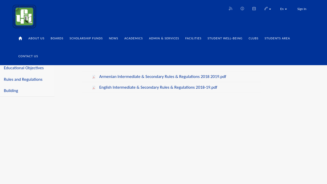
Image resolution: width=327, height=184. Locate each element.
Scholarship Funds (86, 38)
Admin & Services (164, 38)
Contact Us (28, 56)
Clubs (254, 38)
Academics (133, 38)
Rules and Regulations (23, 79)
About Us (36, 38)
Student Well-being (225, 38)
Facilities (193, 38)
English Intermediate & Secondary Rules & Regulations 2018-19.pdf (157, 87)
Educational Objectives (24, 68)
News (113, 38)
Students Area (277, 38)
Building (11, 90)
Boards (57, 38)
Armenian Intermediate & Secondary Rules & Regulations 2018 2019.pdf (162, 76)
